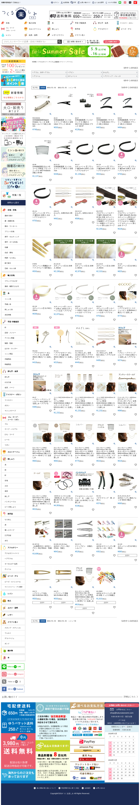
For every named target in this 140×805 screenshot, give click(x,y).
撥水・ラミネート (11, 226)
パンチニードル (10, 502)
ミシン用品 (9, 354)
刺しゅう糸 (9, 309)
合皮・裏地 (9, 252)
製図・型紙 (9, 343)
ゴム (6, 424)
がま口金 (8, 382)
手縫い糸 (8, 304)
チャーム (8, 569)
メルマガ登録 (111, 2)
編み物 (10, 651)
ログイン (54, 2)
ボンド (7, 644)
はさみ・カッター (11, 348)
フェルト (8, 633)
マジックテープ (10, 411)
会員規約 (88, 788)
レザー (10, 615)
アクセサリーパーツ (12, 553)
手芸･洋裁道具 (80, 23)
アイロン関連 (9, 338)
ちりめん (8, 519)
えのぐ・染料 (13, 608)
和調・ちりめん (10, 258)
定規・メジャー (10, 333)
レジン (8, 35)
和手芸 (77, 29)
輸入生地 (32, 23)
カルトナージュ (35, 29)
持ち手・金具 (103, 23)
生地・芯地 (12, 210)
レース (7, 440)
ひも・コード (9, 434)
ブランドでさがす (11, 281)
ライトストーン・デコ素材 (13, 587)
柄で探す (8, 263)
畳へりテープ (9, 530)
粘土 (9, 601)
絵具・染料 (33, 35)
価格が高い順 (62, 87)
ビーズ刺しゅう (10, 507)
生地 (7, 23)
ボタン (7, 405)
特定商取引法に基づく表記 (70, 788)
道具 (6, 491)
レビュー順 (72, 87)
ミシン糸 (8, 299)
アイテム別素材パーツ (56, 62)
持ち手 (7, 377)
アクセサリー (103, 29)
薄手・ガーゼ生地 (11, 242)
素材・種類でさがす (12, 286)
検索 (73, 2)
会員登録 (65, 2)
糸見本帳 (8, 315)
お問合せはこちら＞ (124, 709)
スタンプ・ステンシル (13, 628)
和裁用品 (8, 364)
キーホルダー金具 (11, 564)
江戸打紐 (8, 535)
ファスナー (9, 400)
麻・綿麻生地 (9, 221)
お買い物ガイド (84, 2)
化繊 (6, 247)
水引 (6, 541)
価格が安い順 (51, 87)
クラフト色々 (80, 35)
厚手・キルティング (12, 237)
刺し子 (7, 496)
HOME (34, 62)
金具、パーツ (9, 387)
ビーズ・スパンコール (13, 582)
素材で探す (9, 216)
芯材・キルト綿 (10, 268)
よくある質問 (98, 2)
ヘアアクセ (9, 558)
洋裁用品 (8, 359)
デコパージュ (9, 638)
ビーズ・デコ (126, 29)
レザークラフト (58, 35)
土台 (6, 486)
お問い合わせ (100, 788)
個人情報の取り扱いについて (46, 788)
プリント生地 (9, 231)
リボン (7, 445)
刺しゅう (55, 29)
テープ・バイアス (11, 429)
